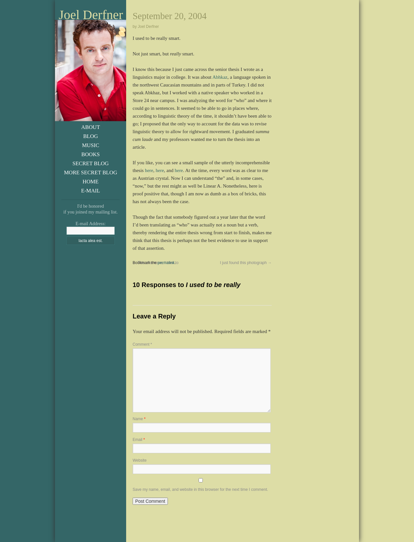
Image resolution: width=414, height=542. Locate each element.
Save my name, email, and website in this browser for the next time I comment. (200, 489)
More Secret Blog (90, 172)
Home (90, 182)
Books (91, 154)
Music (90, 145)
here (149, 170)
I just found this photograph (246, 262)
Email (139, 439)
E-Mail (90, 191)
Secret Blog (90, 163)
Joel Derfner (91, 15)
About (90, 127)
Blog (90, 136)
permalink (166, 262)
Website (140, 460)
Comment (142, 344)
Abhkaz (220, 77)
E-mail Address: (90, 223)
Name (139, 419)
